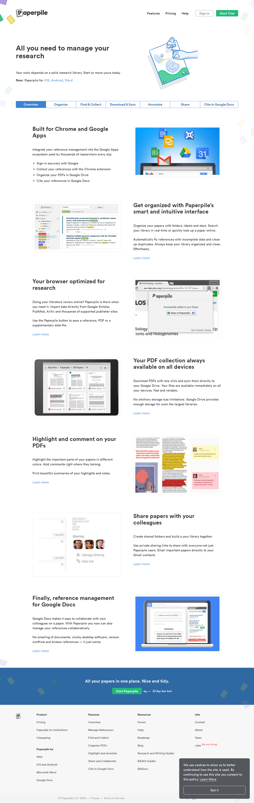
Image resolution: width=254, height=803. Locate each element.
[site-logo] (32, 13)
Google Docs (45, 780)
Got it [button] (214, 790)
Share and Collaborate (102, 761)
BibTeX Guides (147, 761)
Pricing (170, 13)
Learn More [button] (208, 779)
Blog (140, 745)
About (199, 730)
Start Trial (227, 13)
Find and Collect (98, 737)
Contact (200, 722)
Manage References (100, 730)
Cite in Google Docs (219, 104)
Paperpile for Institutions (52, 730)
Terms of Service (114, 798)
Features (153, 13)
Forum (142, 722)
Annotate (155, 104)
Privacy (94, 798)
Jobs (198, 745)
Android (57, 80)
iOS (46, 80)
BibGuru (143, 769)
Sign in (204, 13)
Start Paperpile (127, 691)
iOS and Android (47, 764)
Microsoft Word (46, 772)
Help (185, 13)
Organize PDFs (97, 745)
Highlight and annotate (102, 753)
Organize (61, 104)
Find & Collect (90, 104)
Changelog (43, 737)
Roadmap (143, 737)
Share (185, 104)
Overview (31, 104)
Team (198, 737)
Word (69, 80)
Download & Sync (123, 104)
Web (39, 756)
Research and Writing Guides (156, 753)
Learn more (141, 258)
